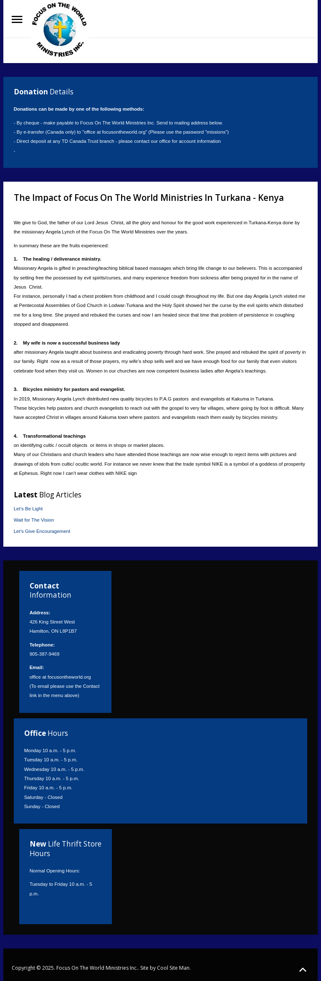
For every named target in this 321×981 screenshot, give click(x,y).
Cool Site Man (173, 967)
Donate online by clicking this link (52, 150)
